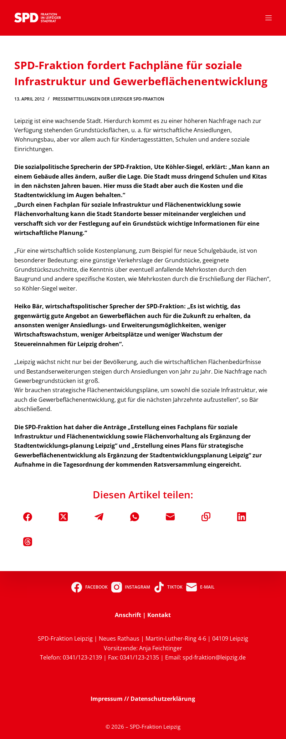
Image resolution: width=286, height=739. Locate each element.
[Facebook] (27, 517)
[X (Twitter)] (63, 517)
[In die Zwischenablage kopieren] (206, 517)
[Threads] (27, 542)
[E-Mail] (170, 517)
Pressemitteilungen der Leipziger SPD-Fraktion (108, 99)
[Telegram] (99, 517)
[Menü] (268, 18)
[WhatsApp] (134, 517)
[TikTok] (168, 587)
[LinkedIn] (241, 517)
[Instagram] (130, 587)
